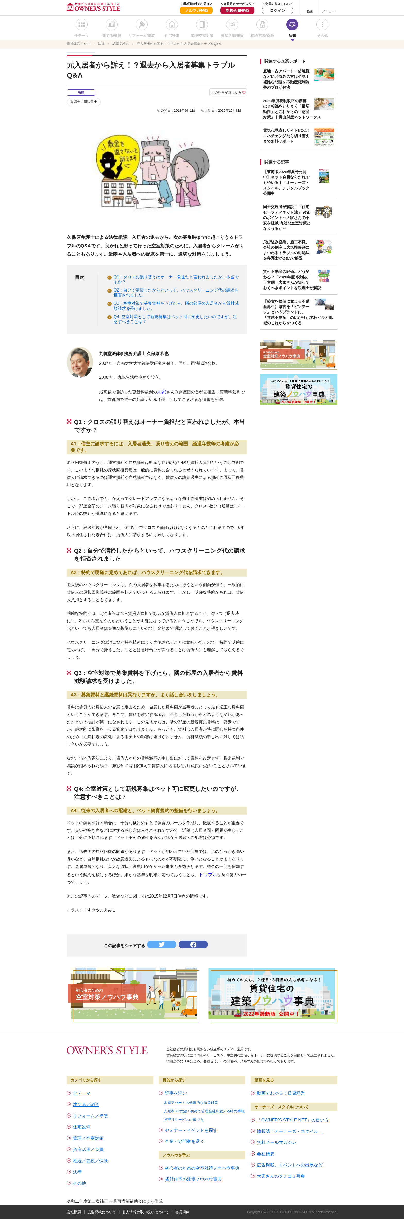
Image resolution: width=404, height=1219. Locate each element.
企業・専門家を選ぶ (184, 1141)
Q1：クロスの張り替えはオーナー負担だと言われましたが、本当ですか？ (176, 279)
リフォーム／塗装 (90, 1115)
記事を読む (176, 1093)
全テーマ (81, 36)
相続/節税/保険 (262, 36)
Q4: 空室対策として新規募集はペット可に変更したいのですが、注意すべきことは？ (175, 319)
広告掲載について (101, 1212)
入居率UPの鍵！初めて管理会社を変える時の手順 (204, 1111)
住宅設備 (172, 36)
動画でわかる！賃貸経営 (281, 1093)
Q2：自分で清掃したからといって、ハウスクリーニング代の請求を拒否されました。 (176, 292)
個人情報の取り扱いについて (145, 1212)
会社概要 (265, 1153)
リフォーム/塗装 (142, 36)
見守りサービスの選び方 (184, 1120)
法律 (292, 36)
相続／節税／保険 (90, 1160)
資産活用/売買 (232, 36)
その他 (322, 36)
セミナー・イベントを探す (191, 1130)
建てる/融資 (111, 36)
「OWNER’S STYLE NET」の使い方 (293, 1120)
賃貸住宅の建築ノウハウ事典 (193, 1179)
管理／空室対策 (88, 1138)
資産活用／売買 (88, 1149)
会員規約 (182, 1212)
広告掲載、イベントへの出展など (290, 1165)
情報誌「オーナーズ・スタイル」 (290, 1131)
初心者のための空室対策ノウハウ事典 (202, 1168)
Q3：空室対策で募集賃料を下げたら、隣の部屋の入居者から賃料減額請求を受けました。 (176, 305)
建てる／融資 (86, 1104)
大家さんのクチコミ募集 (281, 1176)
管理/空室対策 (202, 36)
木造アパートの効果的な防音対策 (191, 1103)
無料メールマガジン (276, 1142)
